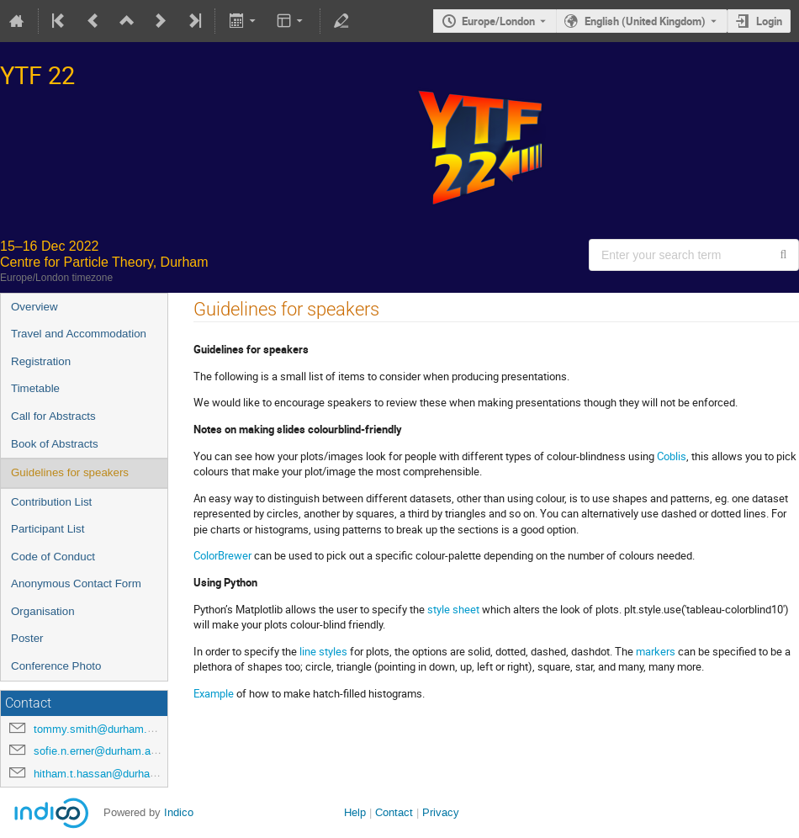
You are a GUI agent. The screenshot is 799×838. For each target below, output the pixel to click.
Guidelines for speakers (70, 472)
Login (769, 21)
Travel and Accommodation (78, 333)
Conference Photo (56, 666)
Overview (34, 306)
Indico (178, 812)
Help (355, 812)
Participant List (47, 528)
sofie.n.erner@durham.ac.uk (103, 751)
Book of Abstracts (54, 444)
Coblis (671, 456)
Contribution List (51, 502)
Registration (41, 361)
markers (655, 651)
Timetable (35, 388)
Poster (27, 638)
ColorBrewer (222, 555)
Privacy (440, 812)
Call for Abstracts (53, 416)
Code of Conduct (53, 556)
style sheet (453, 609)
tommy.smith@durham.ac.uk (104, 729)
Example (213, 693)
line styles (323, 651)
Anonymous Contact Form (76, 583)
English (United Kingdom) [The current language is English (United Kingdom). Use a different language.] (645, 21)
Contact (394, 812)
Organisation (43, 611)
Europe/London (498, 21)
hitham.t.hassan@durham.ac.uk (111, 773)
